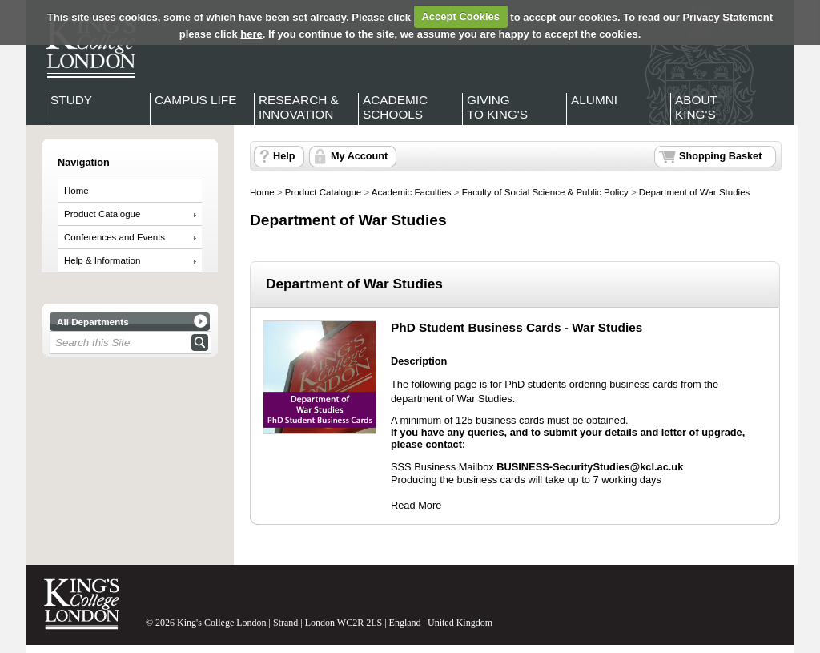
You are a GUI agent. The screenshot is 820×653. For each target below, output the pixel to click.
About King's (696, 107)
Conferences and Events (114, 237)
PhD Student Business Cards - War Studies (516, 327)
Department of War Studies (694, 192)
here (251, 34)
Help (284, 156)
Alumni (594, 100)
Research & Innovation (299, 107)
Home (76, 190)
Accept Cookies (460, 16)
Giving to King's (497, 107)
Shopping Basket (720, 156)
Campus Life (195, 100)
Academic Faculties (412, 192)
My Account (359, 156)
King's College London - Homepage (86, 46)
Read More (416, 505)
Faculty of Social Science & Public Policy (545, 192)
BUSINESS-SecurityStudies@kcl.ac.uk (589, 467)
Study (71, 100)
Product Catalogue (102, 214)
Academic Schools (395, 107)
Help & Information (102, 260)
